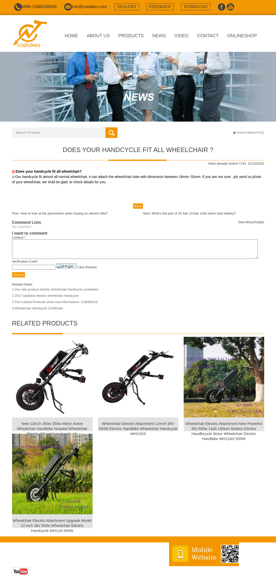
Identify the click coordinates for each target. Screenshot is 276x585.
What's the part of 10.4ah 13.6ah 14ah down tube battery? (194, 213)
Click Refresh (87, 271)
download (196, 7)
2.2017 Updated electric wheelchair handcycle (45, 299)
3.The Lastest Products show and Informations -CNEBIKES (55, 306)
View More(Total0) (251, 222)
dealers (126, 7)
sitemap (108, 559)
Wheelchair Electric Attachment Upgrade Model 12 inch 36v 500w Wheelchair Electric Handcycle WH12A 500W (52, 529)
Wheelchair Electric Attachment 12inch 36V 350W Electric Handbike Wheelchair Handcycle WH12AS (138, 432)
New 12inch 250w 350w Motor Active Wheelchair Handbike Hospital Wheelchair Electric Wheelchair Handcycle (52, 432)
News (251, 132)
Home (241, 132)
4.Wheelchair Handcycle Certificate (37, 312)
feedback (160, 7)
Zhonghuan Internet (47, 565)
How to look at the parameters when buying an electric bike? (64, 213)
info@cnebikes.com (89, 7)
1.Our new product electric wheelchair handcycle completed (55, 293)
